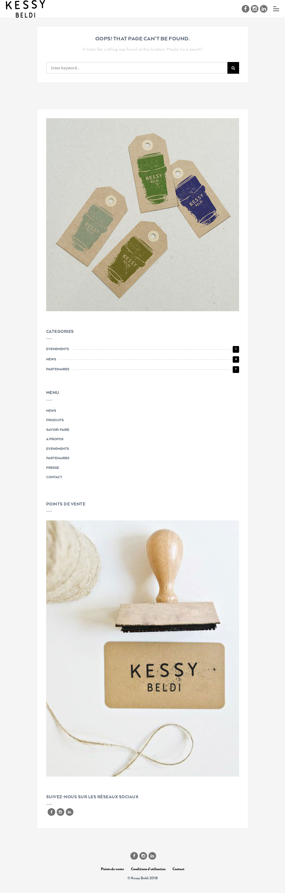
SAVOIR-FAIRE (57, 430)
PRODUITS (55, 420)
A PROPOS (54, 439)
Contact (178, 869)
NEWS (51, 411)
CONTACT (54, 477)
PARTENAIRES (57, 458)
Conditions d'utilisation (148, 869)
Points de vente (112, 869)
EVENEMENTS (57, 449)
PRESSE (52, 468)
